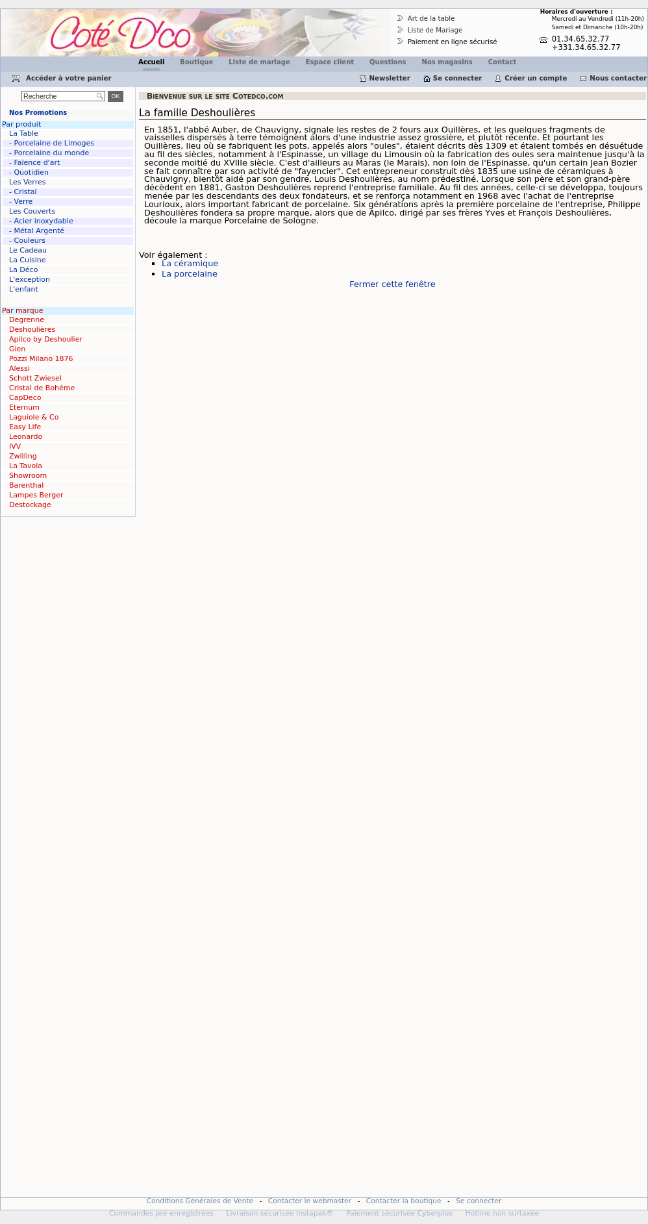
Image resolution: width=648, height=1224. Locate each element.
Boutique (196, 62)
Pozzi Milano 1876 (41, 359)
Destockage (30, 505)
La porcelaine (190, 274)
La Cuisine (27, 260)
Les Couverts (32, 211)
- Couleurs (27, 240)
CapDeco (25, 397)
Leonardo (25, 436)
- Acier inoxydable (41, 221)
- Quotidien (29, 172)
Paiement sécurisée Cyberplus (399, 1213)
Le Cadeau (28, 250)
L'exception (29, 279)
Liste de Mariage (435, 30)
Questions (387, 62)
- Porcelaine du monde (49, 153)
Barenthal (26, 485)
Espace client (330, 62)
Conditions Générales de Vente (200, 1201)
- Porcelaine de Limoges (51, 143)
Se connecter (457, 78)
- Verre (20, 201)
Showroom (28, 475)
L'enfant (23, 289)
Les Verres (27, 182)
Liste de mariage (259, 62)
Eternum (24, 407)
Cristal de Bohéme (42, 388)
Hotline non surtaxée (503, 1213)
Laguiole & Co (33, 417)
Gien (17, 349)
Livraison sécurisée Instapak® (279, 1213)
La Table (23, 133)
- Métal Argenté (36, 231)
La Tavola (25, 466)
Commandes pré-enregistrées (161, 1213)
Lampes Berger (36, 495)
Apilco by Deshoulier (45, 339)
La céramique (190, 263)
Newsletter (389, 78)
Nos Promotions (38, 112)
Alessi (19, 368)
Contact (502, 62)
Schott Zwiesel (35, 378)
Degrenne (26, 320)
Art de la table (431, 18)
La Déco (23, 270)
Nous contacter (618, 78)
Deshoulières (32, 329)
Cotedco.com (28, 13)
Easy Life (25, 427)
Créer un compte (536, 78)
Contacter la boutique (404, 1201)
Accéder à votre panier (69, 78)
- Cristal (23, 192)
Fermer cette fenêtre (392, 284)
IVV (15, 446)
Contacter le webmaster (309, 1201)
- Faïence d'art (34, 162)
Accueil (151, 62)
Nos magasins (447, 62)
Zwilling (23, 456)
